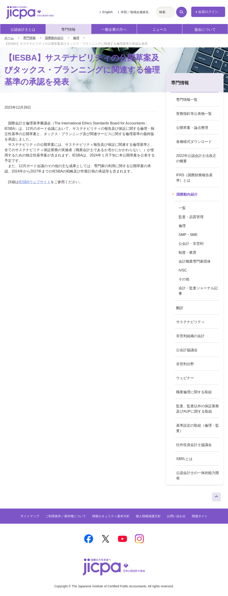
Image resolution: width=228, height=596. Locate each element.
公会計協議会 (186, 350)
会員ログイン (208, 12)
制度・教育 (187, 252)
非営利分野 (185, 364)
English (107, 12)
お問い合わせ (176, 516)
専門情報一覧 (186, 99)
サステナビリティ (190, 322)
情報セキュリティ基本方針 (111, 516)
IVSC (183, 270)
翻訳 (179, 308)
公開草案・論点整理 (192, 128)
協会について (205, 29)
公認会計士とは (22, 29)
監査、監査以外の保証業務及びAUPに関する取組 (197, 408)
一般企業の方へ (114, 29)
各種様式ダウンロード (194, 142)
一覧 (182, 208)
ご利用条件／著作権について (65, 516)
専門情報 (68, 29)
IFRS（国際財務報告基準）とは (194, 177)
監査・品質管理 (191, 217)
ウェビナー (185, 378)
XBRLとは (184, 459)
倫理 (76, 38)
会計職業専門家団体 (195, 261)
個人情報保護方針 (148, 516)
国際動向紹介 (54, 38)
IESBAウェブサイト (35, 182)
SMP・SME (188, 235)
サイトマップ (29, 516)
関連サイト (200, 516)
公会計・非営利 (191, 243)
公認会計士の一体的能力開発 (197, 475)
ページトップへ (216, 496)
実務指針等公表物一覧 (194, 114)
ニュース (160, 29)
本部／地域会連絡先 (135, 12)
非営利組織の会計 (190, 336)
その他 (184, 279)
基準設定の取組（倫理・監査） (197, 428)
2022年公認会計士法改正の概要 (196, 158)
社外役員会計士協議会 (194, 445)
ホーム (9, 38)
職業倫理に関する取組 (194, 392)
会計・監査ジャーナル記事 (198, 290)
